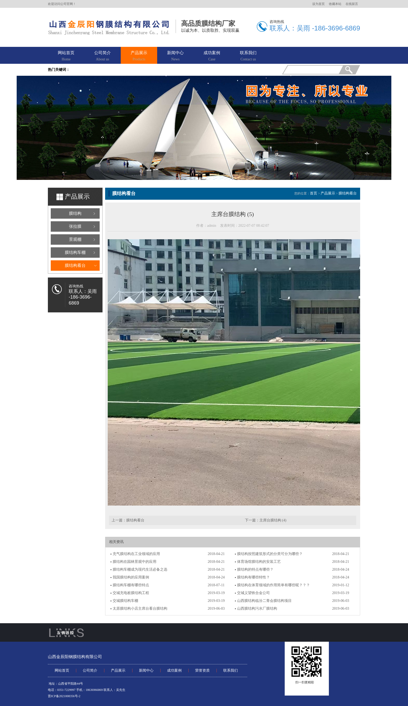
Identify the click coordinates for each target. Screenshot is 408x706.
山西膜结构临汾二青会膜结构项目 (264, 601)
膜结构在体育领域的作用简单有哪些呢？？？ (273, 585)
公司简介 (102, 56)
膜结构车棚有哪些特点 (131, 585)
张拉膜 (75, 226)
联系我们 (248, 56)
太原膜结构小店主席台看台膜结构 (140, 608)
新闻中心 (175, 56)
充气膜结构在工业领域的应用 (136, 554)
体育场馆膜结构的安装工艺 (259, 562)
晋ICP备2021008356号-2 (64, 696)
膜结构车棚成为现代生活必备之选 (140, 569)
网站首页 (66, 56)
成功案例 (211, 56)
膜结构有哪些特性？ (253, 577)
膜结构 (75, 213)
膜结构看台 (75, 265)
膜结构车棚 (75, 252)
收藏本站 (335, 4)
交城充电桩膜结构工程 (131, 593)
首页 (313, 193)
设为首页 (318, 4)
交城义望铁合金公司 (253, 593)
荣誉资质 (202, 670)
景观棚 (75, 239)
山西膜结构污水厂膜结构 (257, 608)
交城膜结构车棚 (125, 601)
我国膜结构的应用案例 (131, 577)
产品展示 (139, 56)
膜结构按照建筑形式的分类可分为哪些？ (270, 554)
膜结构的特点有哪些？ (255, 569)
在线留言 (352, 4)
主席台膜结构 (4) (272, 520)
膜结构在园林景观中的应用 (134, 562)
